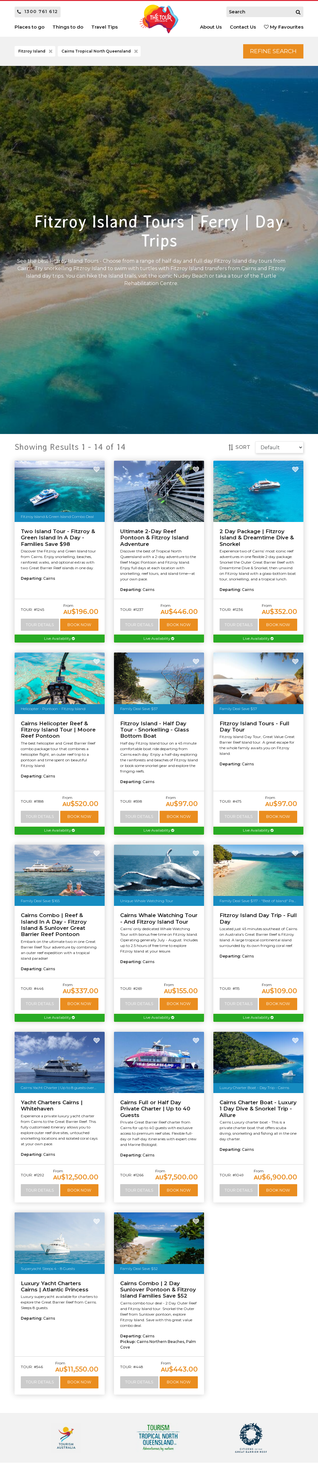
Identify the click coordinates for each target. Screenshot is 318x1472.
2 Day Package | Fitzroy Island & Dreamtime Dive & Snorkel (257, 538)
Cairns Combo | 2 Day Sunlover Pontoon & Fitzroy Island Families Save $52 (158, 1292)
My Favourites (283, 27)
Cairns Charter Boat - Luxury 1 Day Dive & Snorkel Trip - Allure (258, 1111)
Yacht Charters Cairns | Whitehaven (52, 1108)
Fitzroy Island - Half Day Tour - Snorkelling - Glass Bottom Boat (154, 731)
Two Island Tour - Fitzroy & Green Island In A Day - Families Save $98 (58, 538)
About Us (211, 27)
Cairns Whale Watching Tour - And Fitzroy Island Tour (159, 920)
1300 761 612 (37, 11)
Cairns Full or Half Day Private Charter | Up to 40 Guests (155, 1111)
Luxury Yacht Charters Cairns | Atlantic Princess (55, 1289)
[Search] (298, 12)
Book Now (79, 626)
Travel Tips (104, 27)
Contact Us (243, 27)
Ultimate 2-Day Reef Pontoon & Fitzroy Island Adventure (154, 538)
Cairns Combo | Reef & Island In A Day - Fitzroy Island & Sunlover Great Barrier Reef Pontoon (54, 926)
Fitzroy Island (36, 52)
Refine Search (269, 51)
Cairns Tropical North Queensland (100, 52)
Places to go (29, 27)
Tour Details (40, 626)
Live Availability (59, 640)
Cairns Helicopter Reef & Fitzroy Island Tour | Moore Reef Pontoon (58, 731)
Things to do (67, 27)
